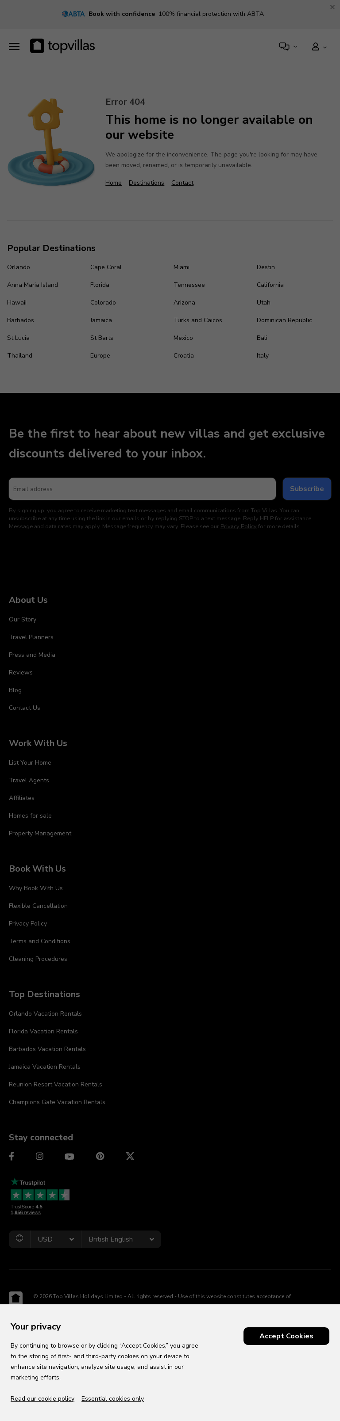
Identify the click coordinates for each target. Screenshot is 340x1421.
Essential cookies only (112, 1398)
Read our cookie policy (42, 1398)
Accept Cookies (286, 1336)
